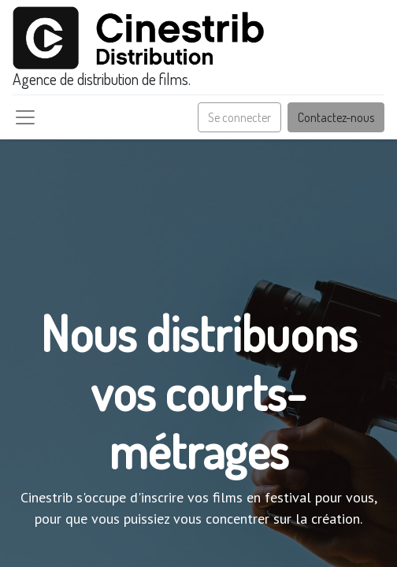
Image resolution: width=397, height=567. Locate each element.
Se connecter (239, 117)
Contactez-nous (336, 117)
